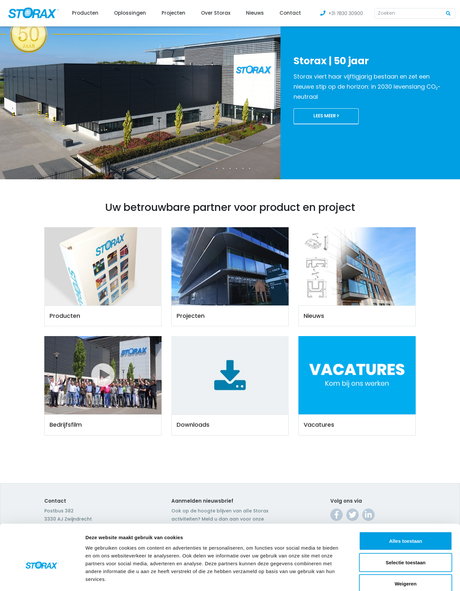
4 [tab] (230, 168)
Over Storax (215, 12)
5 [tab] (236, 168)
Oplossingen (130, 12)
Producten (85, 12)
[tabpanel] (230, 89)
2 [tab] (217, 168)
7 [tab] (249, 168)
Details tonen (352, 578)
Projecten (173, 12)
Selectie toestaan (406, 527)
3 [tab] (223, 168)
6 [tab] (243, 168)
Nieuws (255, 12)
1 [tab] (210, 168)
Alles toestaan (405, 505)
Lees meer (326, 116)
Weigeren (405, 548)
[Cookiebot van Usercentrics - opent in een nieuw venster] (42, 578)
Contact (290, 12)
